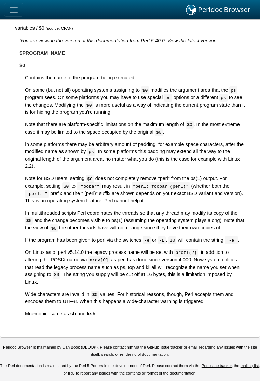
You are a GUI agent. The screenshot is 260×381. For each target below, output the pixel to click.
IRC (71, 373)
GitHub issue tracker (164, 347)
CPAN (66, 28)
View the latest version (192, 40)
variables (25, 28)
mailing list (250, 366)
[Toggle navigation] (13, 10)
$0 (41, 28)
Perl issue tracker (217, 366)
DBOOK (89, 347)
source (53, 28)
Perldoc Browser (218, 10)
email (193, 347)
